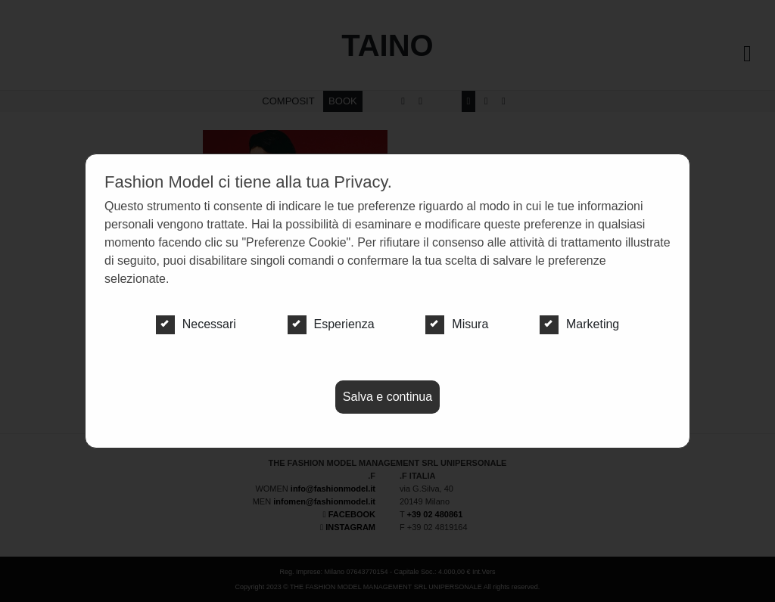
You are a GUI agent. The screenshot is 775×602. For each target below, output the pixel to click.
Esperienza (331, 324)
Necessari (196, 324)
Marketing (579, 324)
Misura (456, 324)
